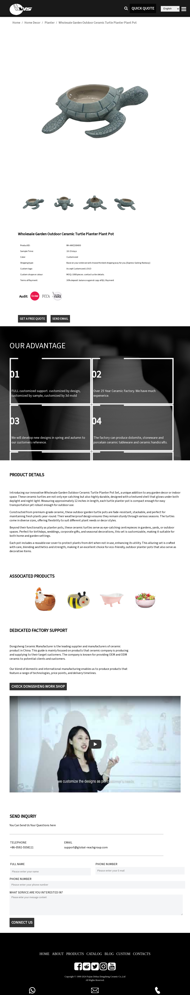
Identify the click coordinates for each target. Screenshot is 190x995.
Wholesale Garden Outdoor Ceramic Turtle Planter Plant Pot (98, 23)
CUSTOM (123, 954)
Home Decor (32, 23)
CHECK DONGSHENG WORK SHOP (38, 686)
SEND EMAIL (60, 319)
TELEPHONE (18, 842)
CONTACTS (142, 954)
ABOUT (58, 954)
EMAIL (68, 842)
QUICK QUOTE (143, 8)
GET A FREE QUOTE (32, 319)
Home (16, 23)
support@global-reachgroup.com (86, 847)
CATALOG (94, 954)
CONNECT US (21, 922)
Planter (49, 23)
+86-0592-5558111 (22, 847)
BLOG (109, 954)
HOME (44, 954)
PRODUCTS (75, 954)
